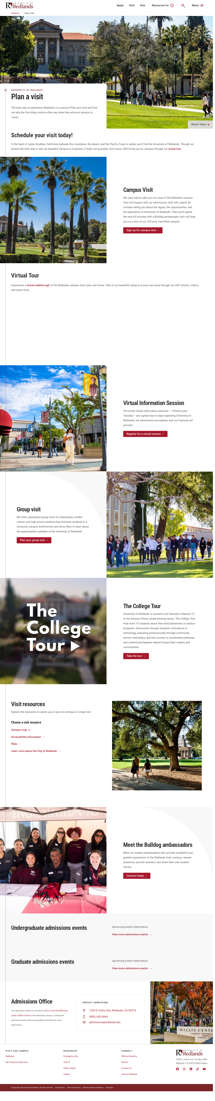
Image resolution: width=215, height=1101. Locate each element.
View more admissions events (132, 934)
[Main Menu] (198, 5)
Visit (131, 5)
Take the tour (136, 655)
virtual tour (174, 148)
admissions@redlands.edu (104, 1022)
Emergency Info (70, 1056)
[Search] (183, 5)
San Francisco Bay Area (17, 1062)
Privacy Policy (60, 1087)
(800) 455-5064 (98, 1016)
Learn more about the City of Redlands (36, 751)
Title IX (66, 1062)
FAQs (16, 743)
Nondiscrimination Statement (93, 1087)
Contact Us (126, 1068)
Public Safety (69, 1068)
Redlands (17, 13)
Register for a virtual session (145, 433)
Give (142, 5)
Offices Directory (129, 1056)
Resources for (163, 5)
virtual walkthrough (38, 285)
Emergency (109, 1087)
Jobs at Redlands (129, 1074)
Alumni (124, 1062)
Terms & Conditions (74, 1087)
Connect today (137, 875)
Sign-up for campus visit (143, 230)
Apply (120, 5)
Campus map (20, 729)
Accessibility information (28, 737)
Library (66, 1074)
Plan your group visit (34, 540)
